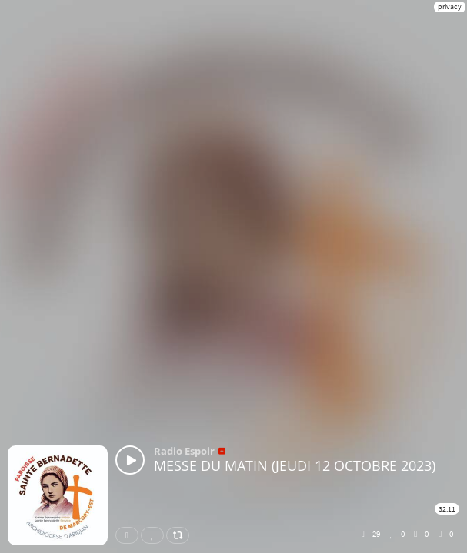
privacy (450, 7)
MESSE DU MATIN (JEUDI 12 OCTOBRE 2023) (294, 465)
